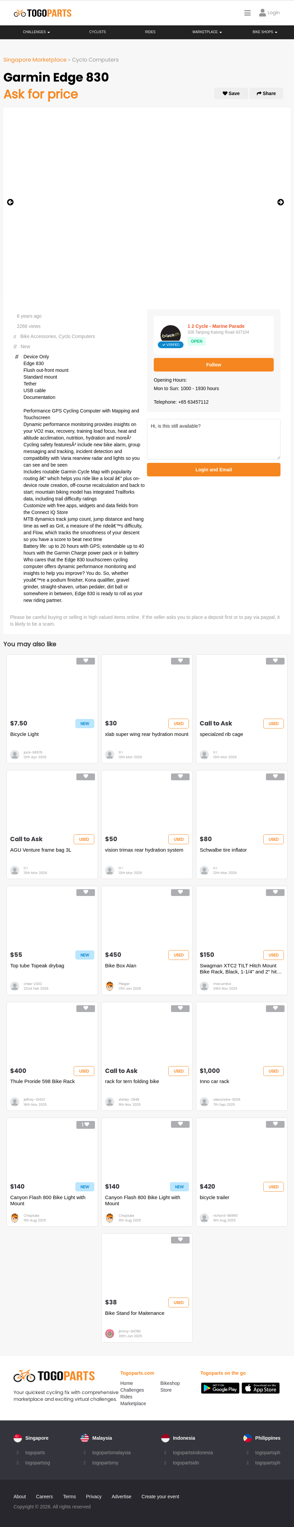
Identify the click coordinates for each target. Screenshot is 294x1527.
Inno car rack (214, 1081)
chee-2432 (33, 983)
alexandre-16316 (226, 1099)
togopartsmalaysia (111, 1452)
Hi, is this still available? (213, 439)
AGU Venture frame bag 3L (40, 850)
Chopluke (31, 1215)
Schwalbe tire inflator (223, 850)
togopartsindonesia (193, 1452)
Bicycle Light (24, 734)
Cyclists (97, 32)
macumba (222, 983)
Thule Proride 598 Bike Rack (42, 1081)
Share (266, 93)
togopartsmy (105, 1462)
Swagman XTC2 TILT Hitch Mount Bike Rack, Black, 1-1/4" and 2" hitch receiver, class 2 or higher (241, 969)
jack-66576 (33, 752)
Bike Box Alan (121, 965)
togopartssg (37, 1462)
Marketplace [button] (207, 32)
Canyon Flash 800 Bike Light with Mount (47, 1200)
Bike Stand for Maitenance (135, 1313)
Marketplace (133, 1403)
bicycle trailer (214, 1197)
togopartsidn (186, 1462)
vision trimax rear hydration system (144, 850)
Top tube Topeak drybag (37, 965)
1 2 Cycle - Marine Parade (216, 326)
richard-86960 (225, 1215)
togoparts (35, 1452)
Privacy (94, 1496)
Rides (150, 32)
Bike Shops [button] (265, 32)
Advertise (121, 1496)
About (20, 1496)
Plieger (124, 983)
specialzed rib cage (221, 734)
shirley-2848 (129, 1099)
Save (231, 93)
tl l (120, 752)
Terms (69, 1496)
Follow (213, 364)
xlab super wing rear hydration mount (147, 734)
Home (126, 1383)
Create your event (160, 1496)
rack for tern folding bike (132, 1081)
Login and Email (213, 469)
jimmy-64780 (130, 1331)
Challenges (36, 32)
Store (166, 1390)
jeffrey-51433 (34, 1099)
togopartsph (267, 1452)
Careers (44, 1496)
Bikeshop (170, 1383)
